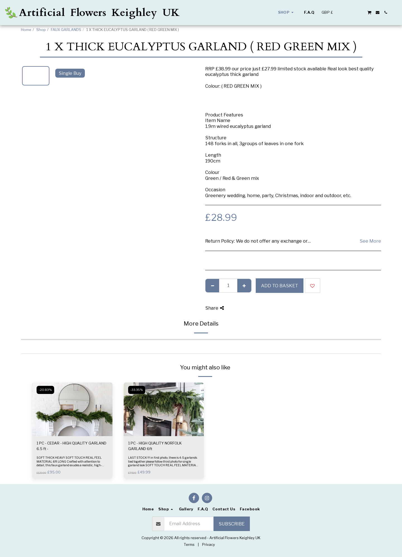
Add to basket (279, 285)
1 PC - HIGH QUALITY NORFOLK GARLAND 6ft (155, 446)
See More (370, 241)
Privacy (208, 544)
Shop (41, 29)
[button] (345, 12)
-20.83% (45, 390)
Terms (189, 544)
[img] (72, 409)
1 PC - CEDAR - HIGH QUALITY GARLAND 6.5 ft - (71, 446)
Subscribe (232, 524)
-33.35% (136, 390)
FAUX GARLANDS (66, 29)
